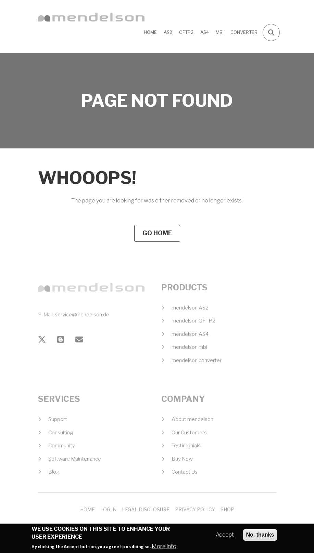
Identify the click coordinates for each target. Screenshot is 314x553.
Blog (54, 472)
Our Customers (189, 433)
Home (150, 32)
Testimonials (186, 446)
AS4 (204, 32)
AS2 (168, 32)
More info (164, 547)
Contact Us (185, 472)
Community (61, 446)
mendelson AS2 (190, 308)
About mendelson (192, 419)
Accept (225, 536)
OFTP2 (186, 32)
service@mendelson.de (82, 315)
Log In (108, 509)
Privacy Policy (195, 509)
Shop (227, 509)
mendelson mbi (189, 347)
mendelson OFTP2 (193, 321)
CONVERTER (244, 32)
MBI (220, 32)
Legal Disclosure (145, 509)
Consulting (60, 433)
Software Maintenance (74, 459)
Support (57, 419)
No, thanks (260, 536)
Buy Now (182, 459)
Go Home (157, 233)
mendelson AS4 (190, 334)
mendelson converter (197, 360)
